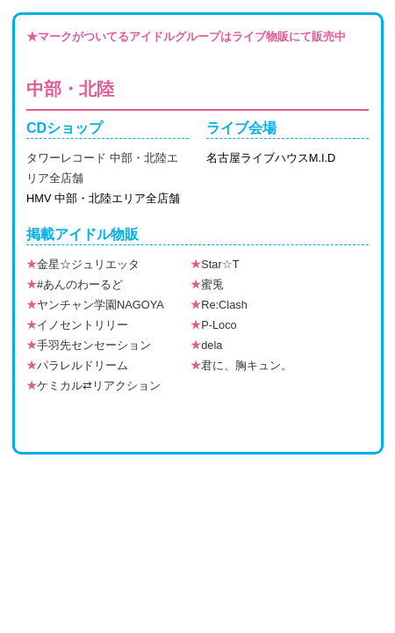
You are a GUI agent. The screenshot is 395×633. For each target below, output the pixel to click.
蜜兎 (207, 284)
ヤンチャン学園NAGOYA (95, 304)
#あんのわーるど (74, 284)
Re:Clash (219, 304)
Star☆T (214, 264)
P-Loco (213, 324)
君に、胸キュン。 (241, 365)
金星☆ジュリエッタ (83, 264)
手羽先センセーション (88, 345)
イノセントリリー (77, 324)
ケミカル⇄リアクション (93, 385)
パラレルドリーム (77, 365)
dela (206, 345)
